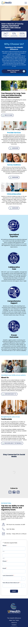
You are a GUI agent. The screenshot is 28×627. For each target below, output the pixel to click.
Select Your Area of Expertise (13, 71)
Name (5, 547)
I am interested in (8, 576)
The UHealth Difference (14, 619)
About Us (14, 624)
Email (5, 569)
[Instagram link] (18, 493)
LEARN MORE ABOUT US (9, 395)
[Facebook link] (10, 493)
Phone (5, 562)
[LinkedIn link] (14, 493)
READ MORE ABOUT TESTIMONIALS (12, 444)
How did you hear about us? (11, 584)
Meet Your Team (14, 621)
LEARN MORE (14, 149)
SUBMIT (14, 592)
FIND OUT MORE (7, 116)
